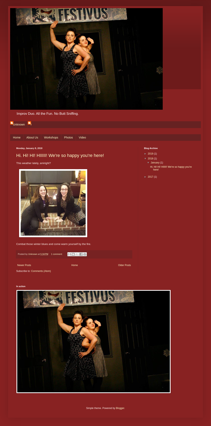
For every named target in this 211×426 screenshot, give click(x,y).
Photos (68, 137)
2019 (151, 153)
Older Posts (124, 265)
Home (16, 137)
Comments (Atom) (41, 271)
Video (82, 137)
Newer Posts (24, 265)
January (155, 162)
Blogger (120, 408)
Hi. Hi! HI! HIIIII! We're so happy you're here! (60, 155)
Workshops (51, 137)
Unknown (19, 124)
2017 (151, 176)
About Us (32, 137)
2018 (151, 158)
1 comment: (57, 254)
